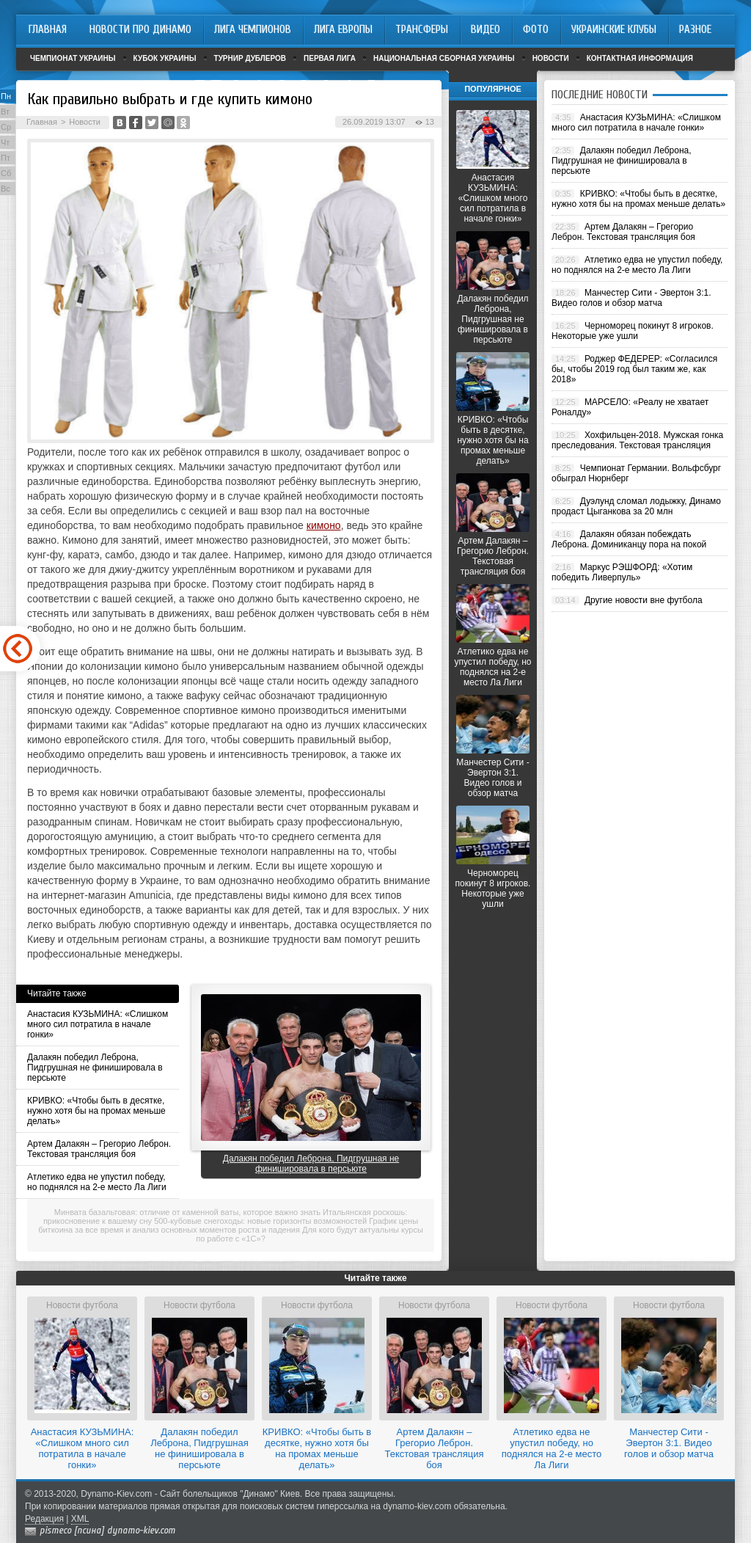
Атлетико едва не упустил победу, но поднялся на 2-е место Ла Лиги (96, 1182)
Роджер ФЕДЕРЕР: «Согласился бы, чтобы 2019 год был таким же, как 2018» (634, 369)
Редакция (44, 1519)
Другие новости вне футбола (644, 600)
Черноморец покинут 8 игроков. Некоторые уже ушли (493, 888)
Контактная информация (640, 58)
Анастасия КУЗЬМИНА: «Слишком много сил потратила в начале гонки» (97, 1024)
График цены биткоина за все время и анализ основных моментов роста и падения (228, 1225)
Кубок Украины (165, 58)
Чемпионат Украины (73, 58)
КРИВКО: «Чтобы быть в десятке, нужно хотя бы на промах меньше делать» (96, 1110)
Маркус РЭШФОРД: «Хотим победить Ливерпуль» (622, 572)
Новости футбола (82, 1305)
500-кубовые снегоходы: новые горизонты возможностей (260, 1220)
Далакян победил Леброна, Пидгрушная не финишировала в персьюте (95, 1067)
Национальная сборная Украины (444, 58)
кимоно (324, 525)
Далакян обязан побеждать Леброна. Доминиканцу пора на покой (629, 539)
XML (80, 1519)
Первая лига (330, 58)
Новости (550, 58)
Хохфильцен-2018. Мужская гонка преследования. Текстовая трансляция (637, 440)
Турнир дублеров (250, 58)
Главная (41, 121)
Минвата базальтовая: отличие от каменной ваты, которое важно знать (187, 1212)
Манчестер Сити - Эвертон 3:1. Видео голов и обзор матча (492, 777)
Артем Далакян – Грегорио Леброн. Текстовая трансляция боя (99, 1149)
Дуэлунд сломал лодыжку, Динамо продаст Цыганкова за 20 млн (636, 506)
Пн (6, 96)
